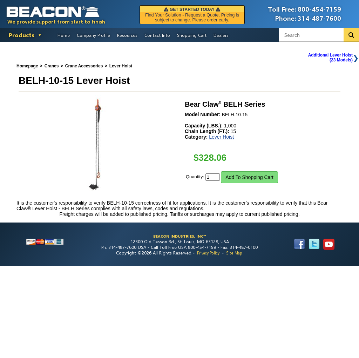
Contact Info (157, 35)
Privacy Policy (208, 253)
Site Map (234, 253)
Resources (127, 35)
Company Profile (93, 35)
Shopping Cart (191, 35)
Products (21, 35)
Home (63, 35)
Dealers (221, 35)
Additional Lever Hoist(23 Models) (330, 57)
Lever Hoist (221, 137)
